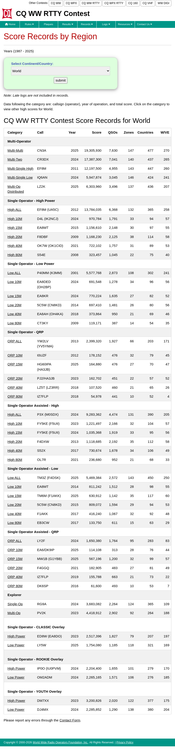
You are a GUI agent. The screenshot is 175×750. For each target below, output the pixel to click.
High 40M (15, 246)
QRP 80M (15, 396)
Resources (125, 24)
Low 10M (14, 282)
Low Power (16, 645)
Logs (106, 24)
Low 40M (14, 314)
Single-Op (15, 604)
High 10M (15, 219)
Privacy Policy (125, 742)
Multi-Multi (15, 150)
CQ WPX (71, 3)
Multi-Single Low (20, 177)
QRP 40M (15, 387)
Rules (29, 24)
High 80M (15, 255)
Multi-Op (14, 613)
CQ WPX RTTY (113, 3)
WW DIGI (163, 3)
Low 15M (14, 296)
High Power (16, 636)
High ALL (14, 209)
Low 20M (14, 305)
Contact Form (69, 720)
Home (10, 24)
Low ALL (14, 273)
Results (67, 24)
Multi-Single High (20, 168)
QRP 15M (15, 364)
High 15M (15, 228)
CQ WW (56, 3)
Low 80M (14, 323)
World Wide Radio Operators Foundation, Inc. (60, 742)
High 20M (15, 237)
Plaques (48, 24)
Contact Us (144, 24)
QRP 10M (15, 355)
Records (87, 24)
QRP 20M (15, 378)
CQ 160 (133, 3)
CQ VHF (148, 3)
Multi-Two (15, 159)
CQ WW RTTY (91, 3)
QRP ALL (15, 341)
